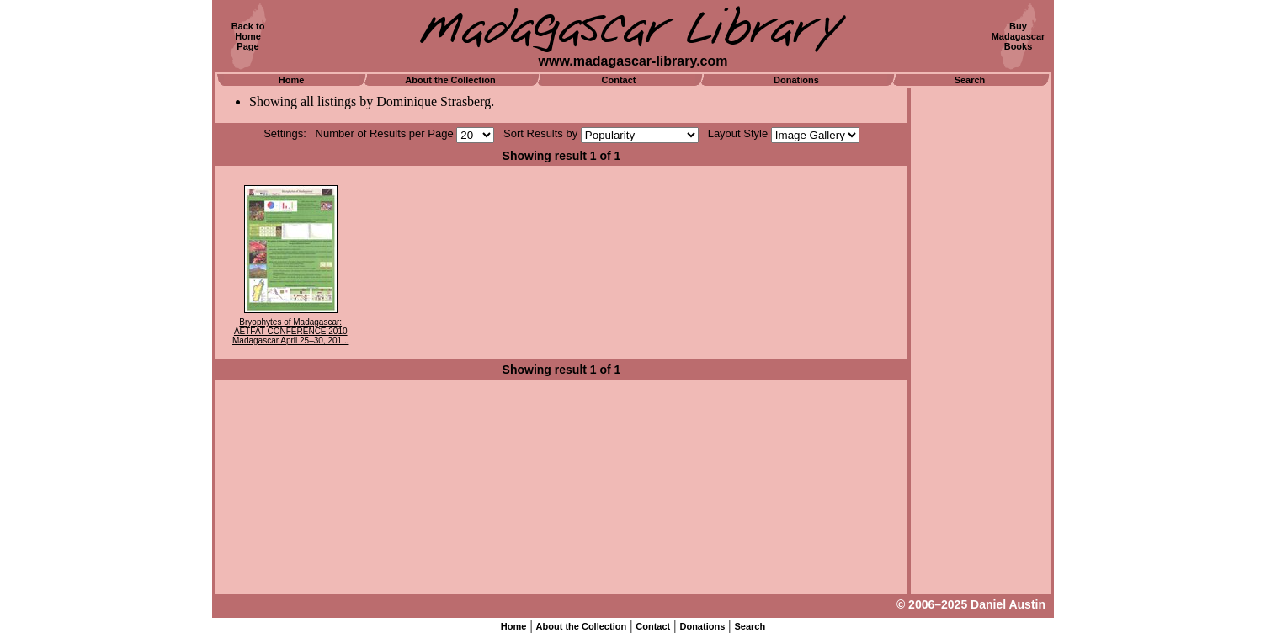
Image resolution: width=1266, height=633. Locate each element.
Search (970, 80)
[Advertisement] (980, 340)
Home (292, 80)
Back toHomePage (248, 36)
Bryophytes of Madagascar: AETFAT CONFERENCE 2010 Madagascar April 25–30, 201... (290, 331)
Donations (796, 80)
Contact (619, 80)
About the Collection (450, 80)
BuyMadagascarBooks (1018, 36)
